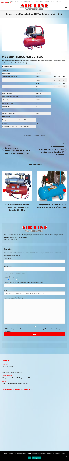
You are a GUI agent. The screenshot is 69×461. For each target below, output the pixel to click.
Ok (29, 458)
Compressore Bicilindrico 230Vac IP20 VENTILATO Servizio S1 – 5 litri (17, 207)
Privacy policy (36, 458)
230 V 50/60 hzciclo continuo (37, 135)
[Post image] (17, 186)
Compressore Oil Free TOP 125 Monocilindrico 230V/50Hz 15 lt (52, 206)
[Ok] (67, 456)
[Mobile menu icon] (66, 7)
